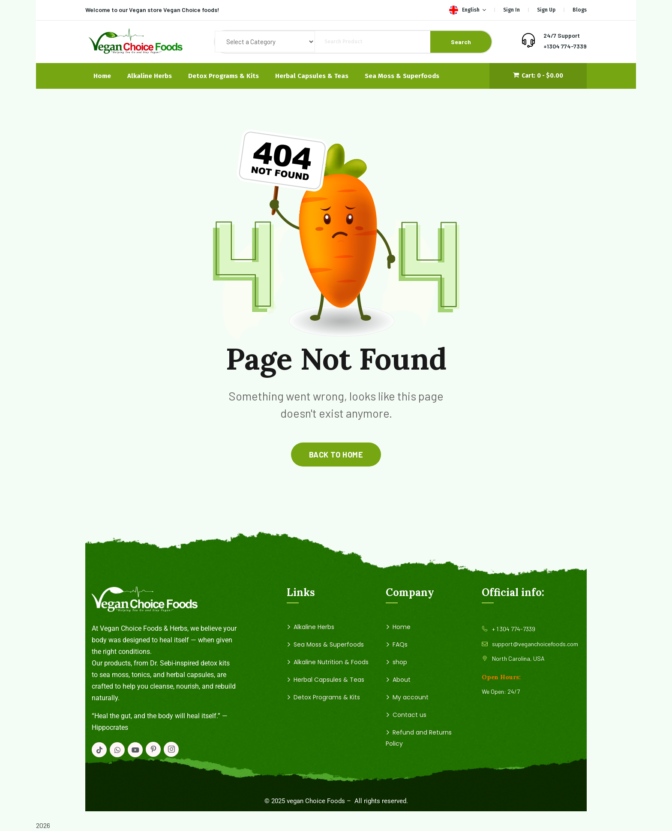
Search (461, 41)
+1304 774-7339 (565, 46)
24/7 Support (561, 35)
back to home (336, 454)
